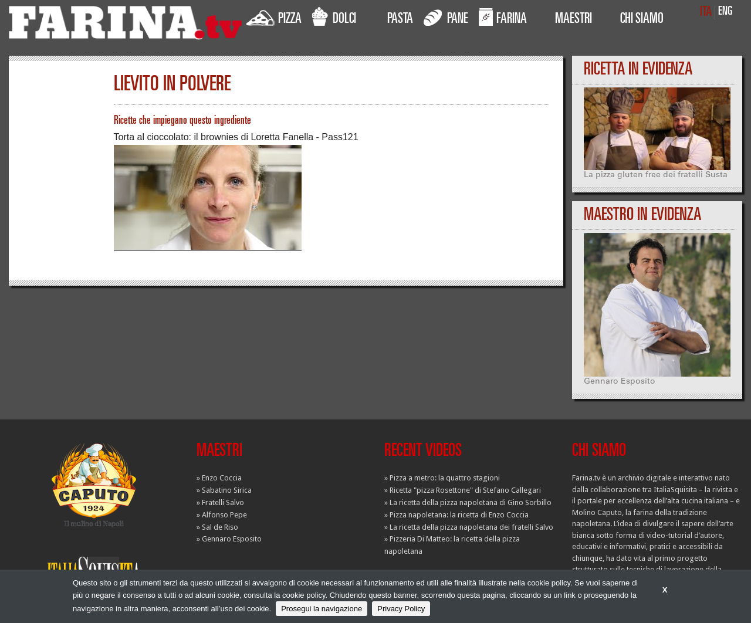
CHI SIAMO (642, 20)
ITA (706, 12)
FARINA (503, 17)
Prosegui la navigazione (321, 608)
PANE (446, 17)
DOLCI (334, 17)
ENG (725, 12)
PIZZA (274, 17)
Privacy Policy (401, 608)
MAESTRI (573, 20)
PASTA (400, 20)
